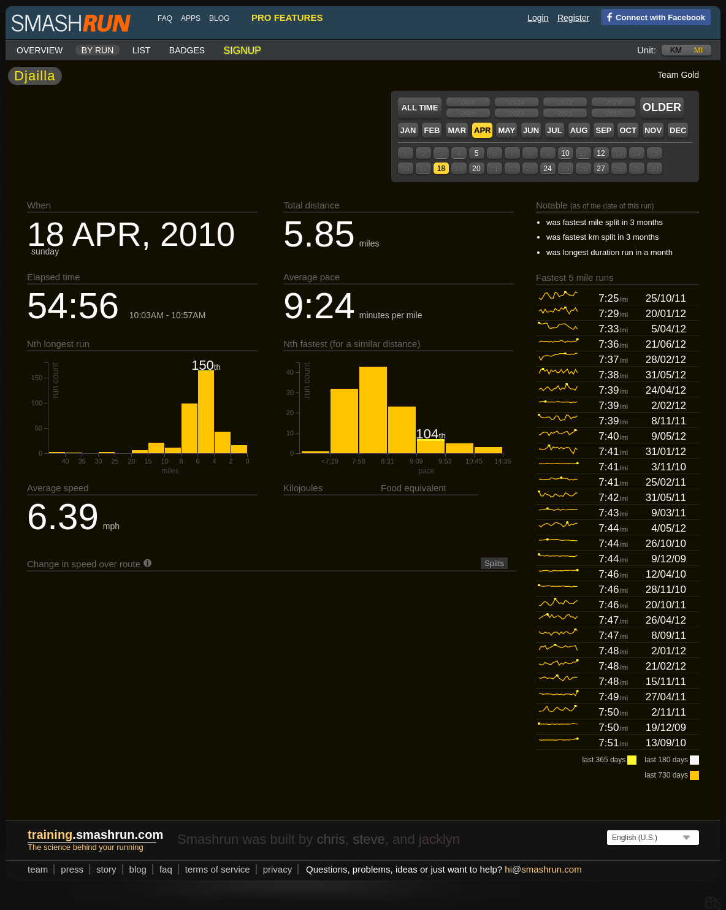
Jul (554, 130)
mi (698, 50)
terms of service (217, 869)
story (106, 869)
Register (573, 18)
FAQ (165, 18)
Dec (678, 130)
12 (601, 153)
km (676, 50)
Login (537, 18)
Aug (579, 130)
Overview (40, 50)
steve (369, 839)
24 (547, 168)
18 (441, 168)
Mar (457, 130)
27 (601, 168)
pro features (287, 17)
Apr (482, 130)
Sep (603, 130)
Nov (653, 130)
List (141, 50)
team (38, 869)
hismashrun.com (543, 869)
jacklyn (439, 839)
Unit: (646, 50)
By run (98, 50)
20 (476, 168)
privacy (277, 869)
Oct (627, 130)
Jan (408, 130)
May (506, 130)
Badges (187, 50)
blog (219, 18)
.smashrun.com (95, 834)
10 (565, 153)
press (72, 869)
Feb (432, 130)
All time (420, 107)
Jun (531, 130)
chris (330, 839)
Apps (191, 18)
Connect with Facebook (653, 16)
